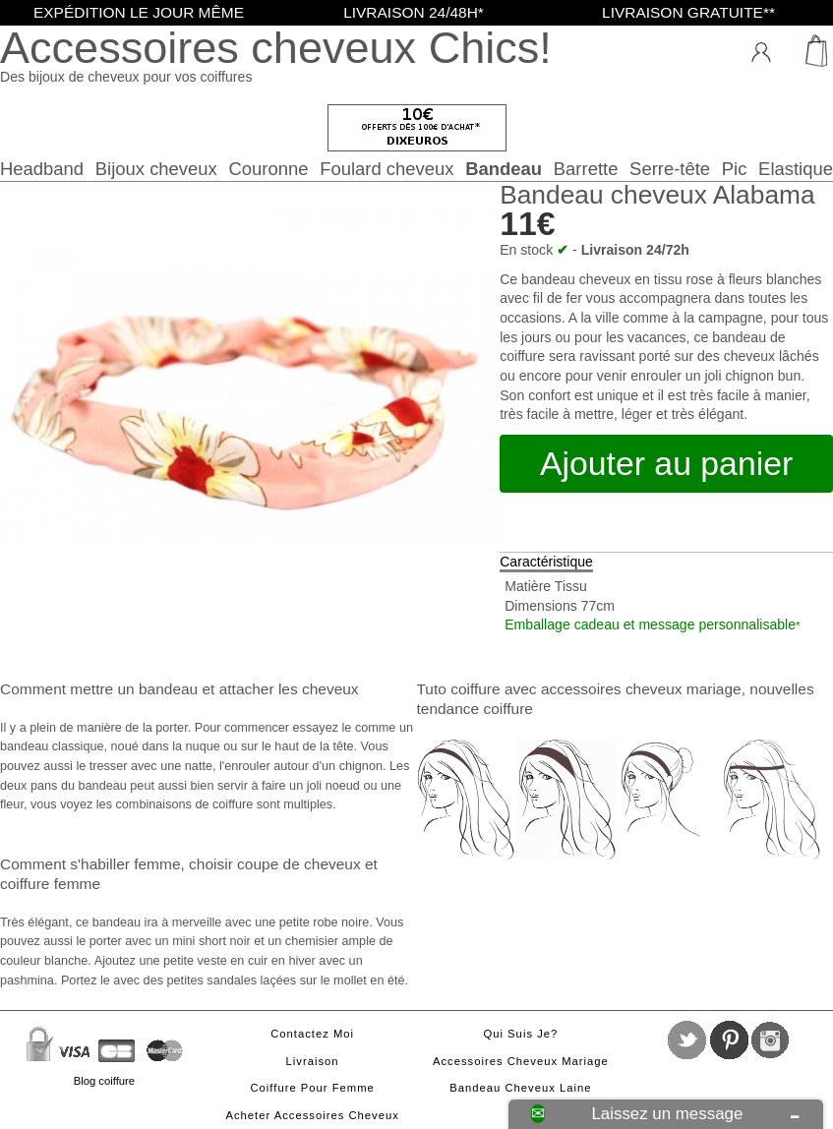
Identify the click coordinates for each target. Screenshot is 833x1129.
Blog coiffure (104, 1081)
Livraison (312, 1061)
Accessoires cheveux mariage (521, 1061)
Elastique (795, 168)
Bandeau (503, 168)
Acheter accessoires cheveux (311, 1115)
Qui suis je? (520, 1034)
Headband (42, 168)
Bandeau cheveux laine (520, 1088)
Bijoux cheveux (156, 168)
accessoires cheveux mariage (641, 689)
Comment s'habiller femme (90, 864)
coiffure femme (50, 883)
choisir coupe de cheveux (275, 864)
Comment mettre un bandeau (99, 689)
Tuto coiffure (459, 689)
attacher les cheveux (289, 689)
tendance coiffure (475, 708)
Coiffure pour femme (312, 1088)
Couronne (269, 168)
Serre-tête (669, 168)
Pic (734, 168)
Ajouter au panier (666, 463)
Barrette (586, 168)
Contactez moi (312, 1034)
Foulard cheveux (386, 168)
